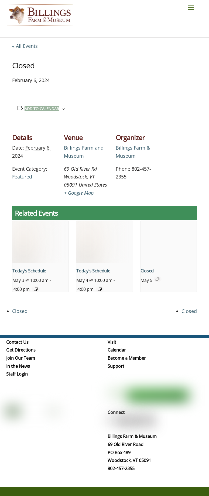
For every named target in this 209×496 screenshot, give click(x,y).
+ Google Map (79, 193)
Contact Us (17, 342)
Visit (112, 342)
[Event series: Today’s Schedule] (36, 289)
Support (116, 366)
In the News (18, 366)
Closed (147, 271)
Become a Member (127, 358)
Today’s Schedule (29, 271)
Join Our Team (20, 358)
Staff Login (17, 374)
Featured (22, 176)
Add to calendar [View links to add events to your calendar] (42, 108)
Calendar (117, 350)
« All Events (25, 46)
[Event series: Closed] (157, 279)
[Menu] (193, 7)
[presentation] (40, 242)
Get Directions (21, 350)
